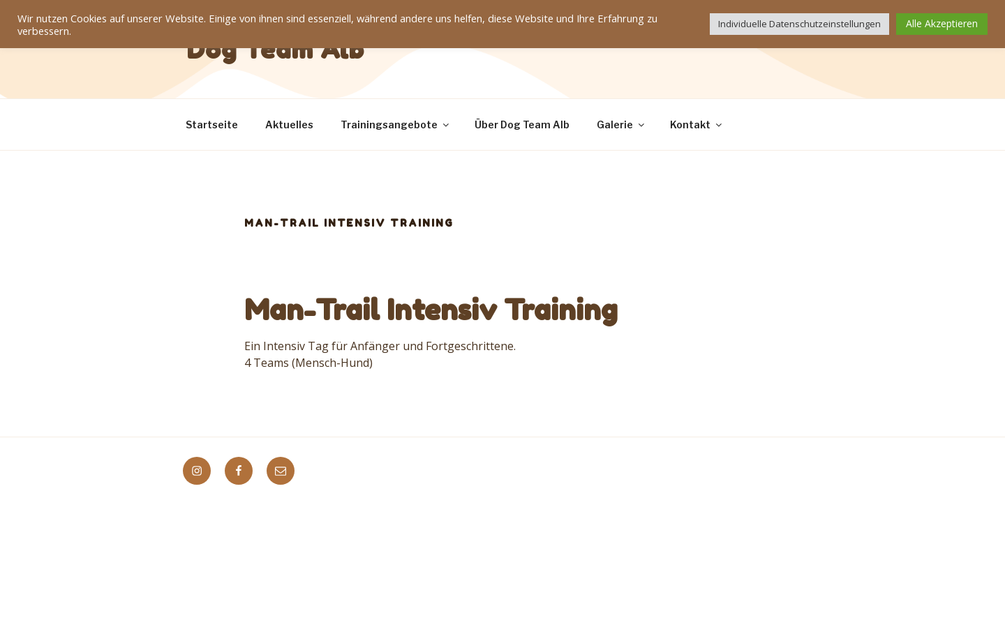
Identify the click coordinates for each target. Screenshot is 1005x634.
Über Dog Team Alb (522, 124)
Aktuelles (289, 124)
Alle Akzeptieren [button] (942, 23)
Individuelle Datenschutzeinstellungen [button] (799, 23)
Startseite (212, 124)
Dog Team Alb (275, 49)
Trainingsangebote (396, 124)
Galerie (621, 124)
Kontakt (697, 124)
